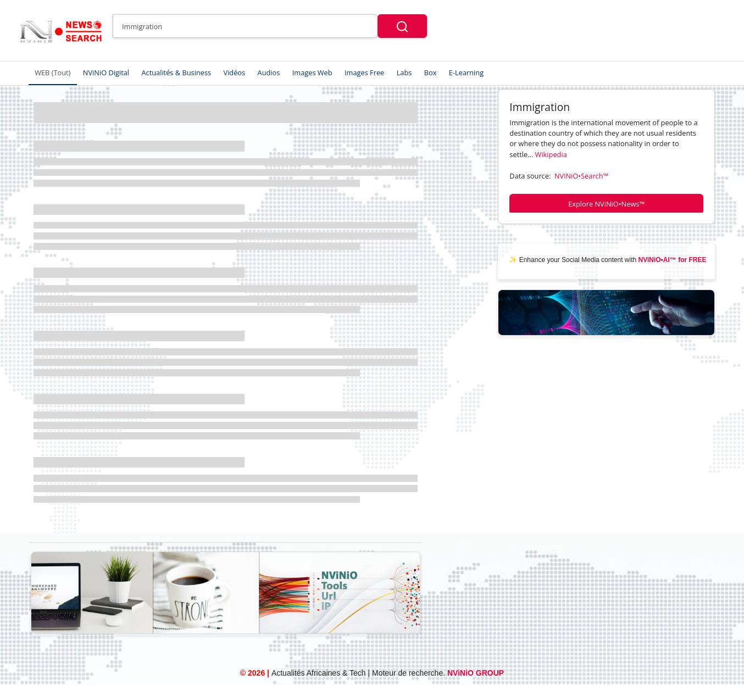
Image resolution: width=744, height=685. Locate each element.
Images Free (364, 72)
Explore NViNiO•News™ (606, 204)
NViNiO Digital (106, 72)
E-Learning (466, 72)
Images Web (312, 72)
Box (430, 72)
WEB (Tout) (52, 72)
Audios (269, 72)
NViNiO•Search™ (581, 176)
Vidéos (235, 72)
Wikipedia (551, 154)
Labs (404, 72)
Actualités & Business (176, 72)
